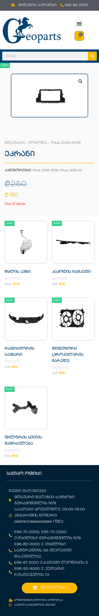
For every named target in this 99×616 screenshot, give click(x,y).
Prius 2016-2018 (66, 143)
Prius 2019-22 (71, 170)
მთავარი (14, 143)
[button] (79, 23)
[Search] (92, 56)
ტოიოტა (38, 143)
